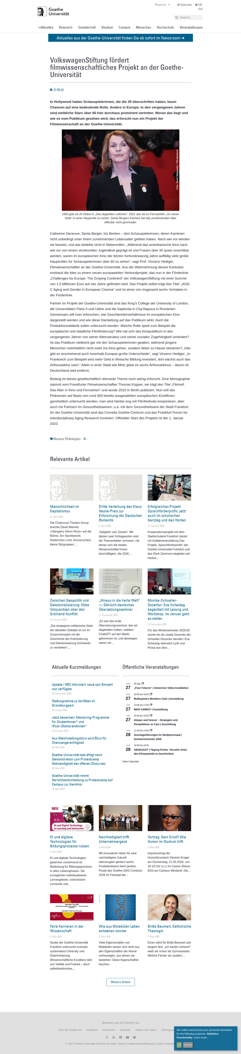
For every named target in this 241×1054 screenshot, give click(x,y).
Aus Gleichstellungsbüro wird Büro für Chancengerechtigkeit (79, 740)
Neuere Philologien (67, 439)
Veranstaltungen (191, 27)
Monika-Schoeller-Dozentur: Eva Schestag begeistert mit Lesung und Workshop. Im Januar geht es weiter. (168, 609)
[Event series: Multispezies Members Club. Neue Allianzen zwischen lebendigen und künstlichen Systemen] (151, 694)
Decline (188, 1044)
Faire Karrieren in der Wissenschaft (67, 928)
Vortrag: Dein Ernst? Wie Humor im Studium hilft (167, 839)
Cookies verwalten (165, 1043)
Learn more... (201, 1037)
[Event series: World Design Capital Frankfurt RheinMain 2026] (151, 715)
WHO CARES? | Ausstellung (151, 709)
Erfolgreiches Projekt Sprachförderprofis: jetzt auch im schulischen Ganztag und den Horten (167, 513)
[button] (120, 982)
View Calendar (130, 761)
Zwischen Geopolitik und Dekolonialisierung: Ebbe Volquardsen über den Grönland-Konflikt (69, 607)
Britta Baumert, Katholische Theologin (169, 928)
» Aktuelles (45, 27)
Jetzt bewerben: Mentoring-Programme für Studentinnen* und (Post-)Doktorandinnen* (80, 721)
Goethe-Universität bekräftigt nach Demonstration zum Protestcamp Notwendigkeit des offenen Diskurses (79, 759)
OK (179, 1044)
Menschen (143, 27)
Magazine (162, 4)
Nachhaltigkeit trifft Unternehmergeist (114, 839)
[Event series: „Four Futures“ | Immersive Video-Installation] (142, 683)
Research (65, 27)
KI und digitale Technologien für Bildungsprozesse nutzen (69, 841)
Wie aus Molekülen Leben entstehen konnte (119, 928)
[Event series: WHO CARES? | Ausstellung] (151, 705)
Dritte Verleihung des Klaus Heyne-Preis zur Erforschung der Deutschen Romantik (120, 513)
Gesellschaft (87, 27)
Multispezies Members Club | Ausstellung (159, 698)
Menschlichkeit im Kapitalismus (64, 508)
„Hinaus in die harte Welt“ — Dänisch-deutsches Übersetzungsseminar (119, 605)
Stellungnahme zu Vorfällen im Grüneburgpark (73, 703)
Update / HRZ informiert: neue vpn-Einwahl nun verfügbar (82, 686)
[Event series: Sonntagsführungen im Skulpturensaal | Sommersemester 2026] (151, 730)
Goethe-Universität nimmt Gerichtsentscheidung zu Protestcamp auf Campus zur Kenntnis (82, 780)
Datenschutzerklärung (140, 1043)
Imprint (122, 1043)
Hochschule (165, 27)
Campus (124, 27)
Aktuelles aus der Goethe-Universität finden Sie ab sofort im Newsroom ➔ (121, 37)
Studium (107, 27)
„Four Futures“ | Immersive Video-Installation (161, 687)
